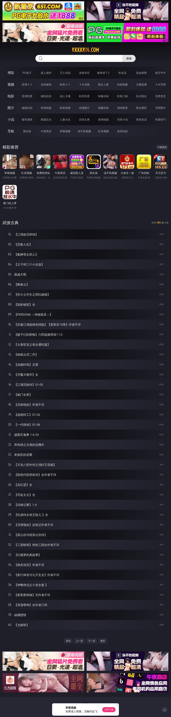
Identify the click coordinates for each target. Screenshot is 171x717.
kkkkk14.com (85, 50)
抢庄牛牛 (160, 73)
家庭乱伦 (46, 119)
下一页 (91, 640)
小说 (11, 119)
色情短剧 (122, 131)
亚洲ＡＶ (27, 84)
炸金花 (122, 73)
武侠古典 (84, 119)
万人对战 (65, 73)
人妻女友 (65, 119)
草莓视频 (65, 131)
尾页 (102, 640)
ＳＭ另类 (160, 84)
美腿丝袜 (103, 108)
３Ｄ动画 (84, 84)
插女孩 (27, 131)
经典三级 (122, 96)
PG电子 (27, 73)
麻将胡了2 (103, 73)
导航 (11, 131)
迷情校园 (103, 119)
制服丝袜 (103, 96)
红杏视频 (103, 131)
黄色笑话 (141, 119)
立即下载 (109, 709)
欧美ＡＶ (65, 84)
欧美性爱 (84, 96)
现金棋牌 (141, 73)
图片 (11, 107)
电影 (11, 96)
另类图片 (160, 108)
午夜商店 (46, 131)
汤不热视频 (84, 131)
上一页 (79, 640)
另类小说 (122, 119)
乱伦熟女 (141, 96)
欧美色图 (65, 108)
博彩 (11, 72)
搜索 (129, 58)
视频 (11, 84)
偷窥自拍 (27, 108)
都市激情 (27, 119)
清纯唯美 (122, 108)
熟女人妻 (103, 84)
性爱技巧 (160, 119)
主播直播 (141, 84)
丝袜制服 (122, 84)
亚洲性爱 (27, 96)
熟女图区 (141, 108)
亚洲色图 (46, 108)
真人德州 (46, 73)
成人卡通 (65, 96)
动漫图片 (84, 108)
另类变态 (160, 96)
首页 (68, 640)
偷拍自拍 (46, 96)
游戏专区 (84, 73)
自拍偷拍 (46, 84)
